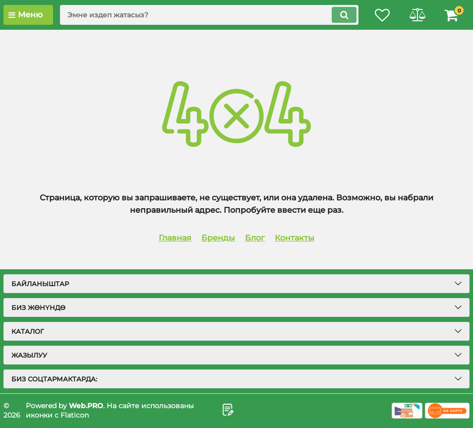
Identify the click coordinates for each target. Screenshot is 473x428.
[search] (209, 15)
